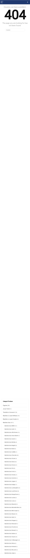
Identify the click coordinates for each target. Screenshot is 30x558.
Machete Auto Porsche (10, 527)
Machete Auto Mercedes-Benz (12, 507)
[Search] (27, 2)
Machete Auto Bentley (10, 442)
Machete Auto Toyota (10, 536)
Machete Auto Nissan (10, 514)
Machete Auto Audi (9, 429)
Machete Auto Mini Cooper (11, 510)
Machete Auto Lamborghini (11, 487)
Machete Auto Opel (9, 517)
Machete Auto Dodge (10, 484)
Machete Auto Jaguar (10, 481)
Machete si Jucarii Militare (10, 415)
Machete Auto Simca (10, 543)
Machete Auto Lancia (10, 497)
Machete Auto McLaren (10, 549)
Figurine (5, 405)
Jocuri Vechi (6, 409)
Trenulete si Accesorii (9, 412)
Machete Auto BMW (9, 425)
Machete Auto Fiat (9, 468)
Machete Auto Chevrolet (10, 455)
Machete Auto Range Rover (11, 494)
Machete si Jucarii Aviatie (10, 419)
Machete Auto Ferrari (10, 465)
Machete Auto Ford (9, 471)
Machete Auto (6, 422)
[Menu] (2, 2)
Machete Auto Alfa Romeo (11, 432)
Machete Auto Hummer (10, 478)
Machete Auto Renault (10, 530)
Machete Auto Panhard (10, 546)
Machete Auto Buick (9, 448)
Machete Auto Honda (10, 474)
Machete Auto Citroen (10, 458)
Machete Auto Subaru (10, 533)
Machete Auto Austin (10, 439)
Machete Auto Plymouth (11, 523)
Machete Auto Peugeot (10, 520)
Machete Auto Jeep (9, 553)
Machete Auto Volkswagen (11, 540)
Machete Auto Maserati (10, 504)
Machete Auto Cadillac (10, 452)
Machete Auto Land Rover (11, 491)
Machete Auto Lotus (10, 500)
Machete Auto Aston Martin (11, 435)
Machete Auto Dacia (10, 461)
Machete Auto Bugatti (10, 445)
